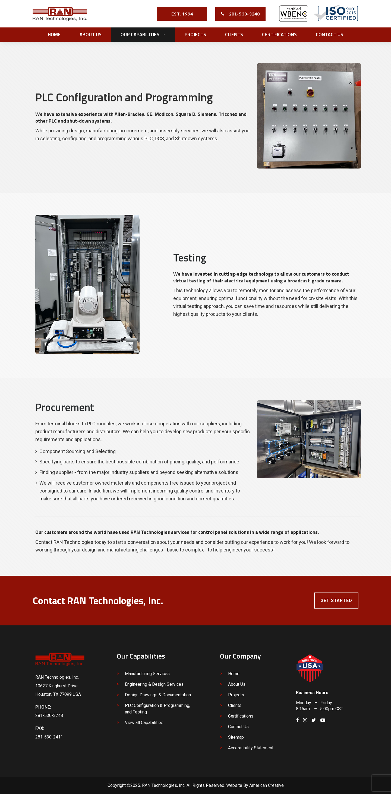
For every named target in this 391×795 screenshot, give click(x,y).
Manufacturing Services (147, 675)
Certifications (240, 717)
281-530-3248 (244, 14)
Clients (234, 706)
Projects (236, 696)
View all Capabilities (144, 724)
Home (233, 675)
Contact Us (238, 728)
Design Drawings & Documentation (158, 696)
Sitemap (236, 738)
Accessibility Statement (250, 749)
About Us (236, 685)
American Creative (266, 786)
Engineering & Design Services (154, 685)
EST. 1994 (182, 14)
